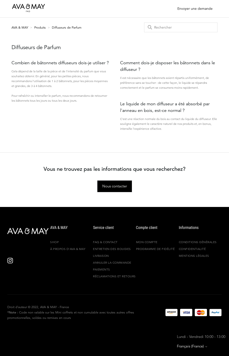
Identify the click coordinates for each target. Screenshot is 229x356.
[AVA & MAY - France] (27, 231)
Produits (40, 27)
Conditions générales (198, 242)
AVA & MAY (20, 27)
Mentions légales (194, 256)
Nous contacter (114, 186)
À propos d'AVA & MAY (67, 249)
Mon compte (147, 242)
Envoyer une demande (195, 8)
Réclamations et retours (114, 276)
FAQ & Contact (105, 242)
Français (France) (192, 346)
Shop (54, 242)
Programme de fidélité (155, 249)
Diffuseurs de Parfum (66, 27)
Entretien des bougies (112, 249)
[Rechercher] (181, 27)
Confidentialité (192, 249)
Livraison (101, 256)
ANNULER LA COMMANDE (112, 262)
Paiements (101, 269)
